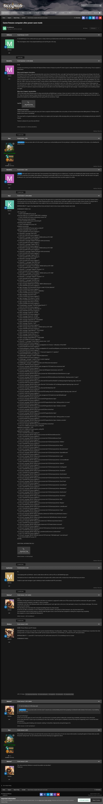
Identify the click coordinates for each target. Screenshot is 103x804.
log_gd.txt (52, 694)
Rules (22, 12)
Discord (37, 12)
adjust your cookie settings (45, 800)
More (70, 12)
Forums (6, 12)
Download (14, 12)
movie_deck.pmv (43, 694)
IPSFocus (9, 793)
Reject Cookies (96, 800)
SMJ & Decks (46, 12)
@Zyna (19, 173)
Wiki (55, 12)
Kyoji (9, 195)
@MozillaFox (21, 142)
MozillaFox (9, 61)
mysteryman (9, 568)
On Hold (20, 29)
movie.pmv (60, 694)
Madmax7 (96, 131)
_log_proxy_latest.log (32, 694)
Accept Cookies (84, 800)
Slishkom (9, 624)
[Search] (86, 5)
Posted (22, 35)
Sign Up (95, 12)
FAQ (30, 12)
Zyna (9, 138)
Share (85, 28)
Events (62, 12)
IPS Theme (3, 793)
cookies (10, 800)
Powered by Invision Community (95, 795)
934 (9, 164)
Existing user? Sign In (86, 13)
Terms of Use (4, 802)
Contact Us (5, 795)
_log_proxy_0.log (69, 694)
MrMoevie (11, 27)
